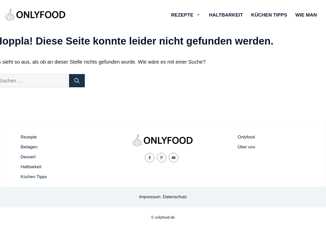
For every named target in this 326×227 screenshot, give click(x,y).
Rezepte (188, 15)
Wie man (306, 15)
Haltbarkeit (226, 15)
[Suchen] (77, 80)
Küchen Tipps (269, 15)
